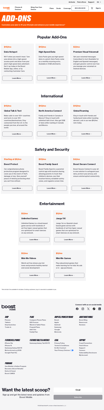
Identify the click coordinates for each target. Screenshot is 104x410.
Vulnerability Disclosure (88, 353)
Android (57, 325)
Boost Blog (83, 320)
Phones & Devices (18, 8)
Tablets (7, 322)
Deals (58, 8)
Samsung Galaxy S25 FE (13, 348)
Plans (52, 8)
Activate (72, 2)
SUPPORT (82, 339)
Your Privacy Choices (63, 350)
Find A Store (83, 345)
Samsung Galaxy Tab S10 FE (40, 343)
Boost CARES (10, 373)
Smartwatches (10, 325)
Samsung (57, 327)
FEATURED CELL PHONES (12, 339)
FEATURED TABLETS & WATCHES (39, 339)
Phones (7, 320)
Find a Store (81, 2)
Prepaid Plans (35, 327)
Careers (82, 350)
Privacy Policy (59, 343)
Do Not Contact (60, 348)
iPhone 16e (9, 343)
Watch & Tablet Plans (37, 325)
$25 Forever (34, 322)
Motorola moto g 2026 (13, 350)
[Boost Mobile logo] (6, 8)
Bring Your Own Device (36, 8)
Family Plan (34, 332)
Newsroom (83, 322)
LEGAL (56, 339)
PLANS (32, 316)
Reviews (82, 325)
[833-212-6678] (80, 8)
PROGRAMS (8, 363)
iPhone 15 (8, 345)
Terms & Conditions (61, 345)
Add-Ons (33, 329)
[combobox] (99, 2)
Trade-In (8, 327)
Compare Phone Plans (38, 320)
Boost (56, 320)
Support (91, 2)
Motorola (57, 332)
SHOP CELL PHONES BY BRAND (63, 316)
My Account (83, 355)
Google (57, 329)
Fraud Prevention (85, 343)
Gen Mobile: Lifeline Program (15, 366)
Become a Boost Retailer (14, 369)
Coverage (67, 8)
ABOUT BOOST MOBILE (86, 316)
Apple (56, 322)
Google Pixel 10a (11, 353)
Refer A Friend (10, 371)
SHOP (6, 316)
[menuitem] (21, 8)
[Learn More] (17, 78)
